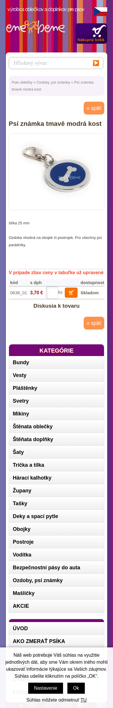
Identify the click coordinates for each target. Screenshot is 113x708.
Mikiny (21, 414)
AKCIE (21, 606)
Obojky (22, 529)
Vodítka (22, 555)
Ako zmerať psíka (39, 641)
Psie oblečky (22, 82)
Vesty (19, 375)
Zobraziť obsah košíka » (91, 33)
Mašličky (24, 593)
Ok (76, 688)
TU (83, 700)
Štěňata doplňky (33, 439)
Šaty (18, 452)
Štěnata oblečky (33, 426)
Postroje (23, 542)
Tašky (20, 503)
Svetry (21, 401)
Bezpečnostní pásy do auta (46, 567)
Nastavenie (45, 688)
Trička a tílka (28, 465)
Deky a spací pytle (35, 516)
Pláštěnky (25, 388)
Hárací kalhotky (32, 478)
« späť (94, 108)
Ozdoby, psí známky (53, 82)
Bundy (21, 362)
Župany (22, 491)
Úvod (20, 628)
